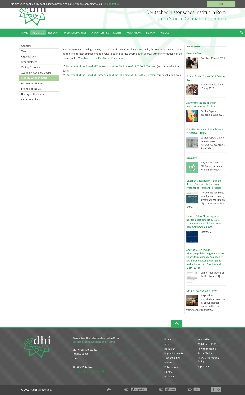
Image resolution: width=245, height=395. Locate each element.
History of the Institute (34, 94)
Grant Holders (29, 62)
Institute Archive (30, 99)
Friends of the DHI (31, 88)
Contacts (26, 46)
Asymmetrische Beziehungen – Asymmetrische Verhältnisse (202, 104)
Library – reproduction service (201, 290)
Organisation (28, 56)
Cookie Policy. (111, 4)
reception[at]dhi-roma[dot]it (89, 371)
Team (24, 51)
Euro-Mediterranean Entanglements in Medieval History (204, 131)
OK (221, 4)
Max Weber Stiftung (32, 83)
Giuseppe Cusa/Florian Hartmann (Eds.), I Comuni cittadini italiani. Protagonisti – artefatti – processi (203, 184)
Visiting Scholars (30, 67)
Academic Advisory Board (36, 72)
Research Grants (194, 53)
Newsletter (191, 157)
